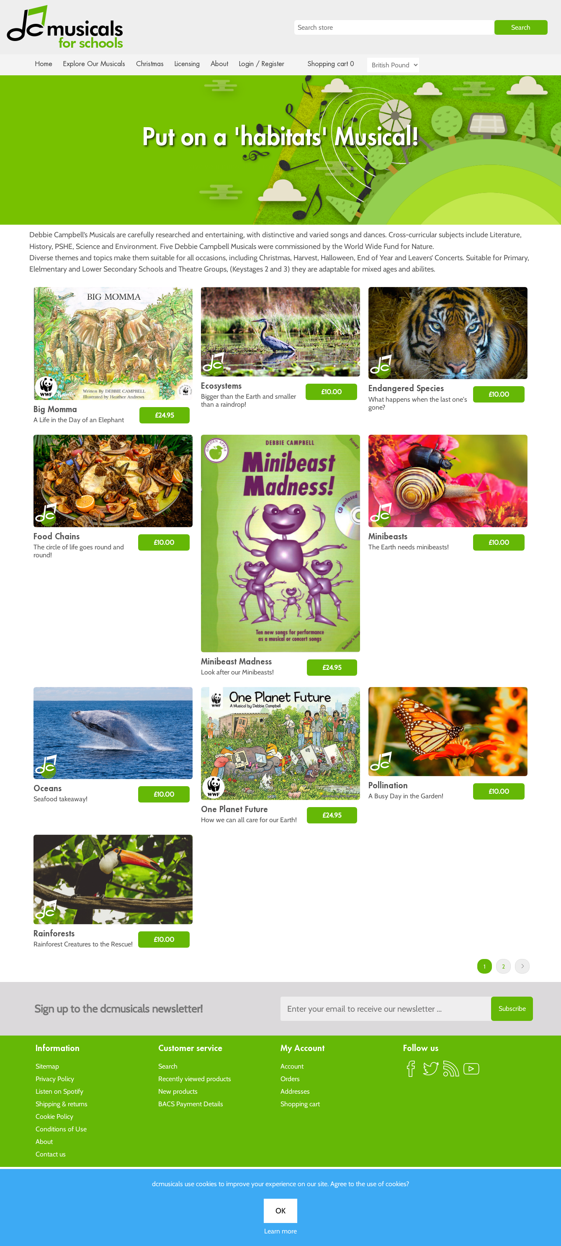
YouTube (471, 1072)
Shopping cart (300, 1104)
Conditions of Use (61, 1129)
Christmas (153, 63)
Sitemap (47, 1066)
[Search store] (394, 27)
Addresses (295, 1091)
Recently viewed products (194, 1078)
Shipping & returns (61, 1104)
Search (168, 1066)
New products (178, 1091)
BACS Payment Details (190, 1104)
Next (522, 966)
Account (292, 1066)
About (227, 63)
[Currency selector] (403, 65)
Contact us (51, 1154)
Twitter (431, 1072)
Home (44, 63)
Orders (290, 1078)
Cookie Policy (54, 1116)
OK (280, 282)
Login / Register (270, 63)
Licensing (193, 63)
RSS (451, 1072)
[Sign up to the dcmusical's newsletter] (406, 1009)
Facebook (411, 1072)
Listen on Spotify (59, 1091)
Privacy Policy (55, 1078)
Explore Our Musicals (95, 63)
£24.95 (164, 415)
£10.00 (331, 392)
